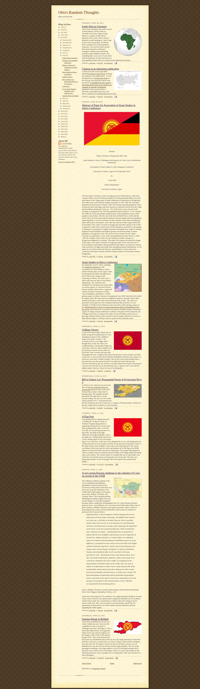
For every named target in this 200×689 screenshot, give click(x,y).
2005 (62, 134)
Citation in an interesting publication (100, 69)
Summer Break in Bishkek (70, 96)
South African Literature (69, 58)
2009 (62, 124)
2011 (62, 119)
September (66, 47)
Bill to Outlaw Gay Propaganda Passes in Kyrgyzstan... (70, 82)
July (64, 53)
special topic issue (101, 78)
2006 (62, 131)
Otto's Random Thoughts (78, 12)
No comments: (108, 63)
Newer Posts (86, 663)
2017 (62, 32)
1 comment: (107, 371)
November (66, 42)
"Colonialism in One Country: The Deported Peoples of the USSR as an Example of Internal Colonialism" (97, 85)
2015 (62, 37)
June (64, 55)
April (64, 101)
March (65, 103)
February (66, 106)
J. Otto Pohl (66, 143)
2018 (62, 30)
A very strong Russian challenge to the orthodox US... (69, 91)
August (65, 50)
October (65, 45)
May (64, 98)
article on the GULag (98, 74)
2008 (62, 126)
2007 (62, 129)
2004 (62, 137)
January (65, 108)
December (66, 40)
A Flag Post (65, 86)
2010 (62, 121)
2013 (62, 113)
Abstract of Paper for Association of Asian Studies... (69, 67)
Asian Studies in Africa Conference (100, 262)
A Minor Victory (67, 77)
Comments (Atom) (99, 668)
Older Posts (137, 663)
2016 (62, 35)
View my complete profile (66, 162)
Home (112, 663)
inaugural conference (92, 267)
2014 (62, 111)
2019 (62, 27)
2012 (62, 116)
